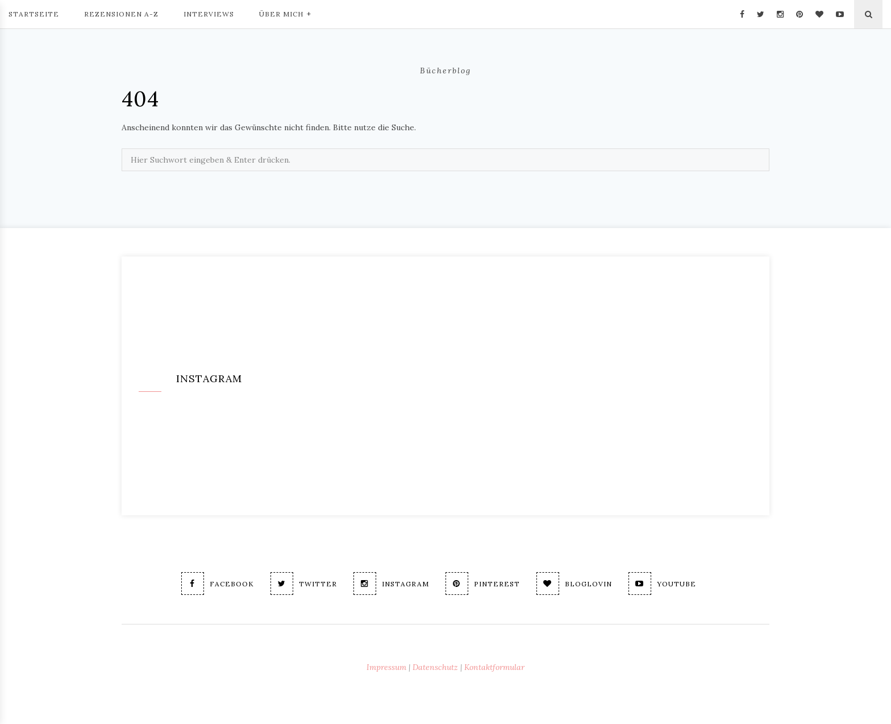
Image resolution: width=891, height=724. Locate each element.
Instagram (391, 583)
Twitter (303, 583)
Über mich (285, 13)
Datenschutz (435, 667)
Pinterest (483, 583)
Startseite (34, 14)
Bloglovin (574, 583)
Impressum (386, 667)
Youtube (662, 583)
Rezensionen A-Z (121, 14)
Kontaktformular (494, 667)
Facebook (217, 583)
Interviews (209, 14)
